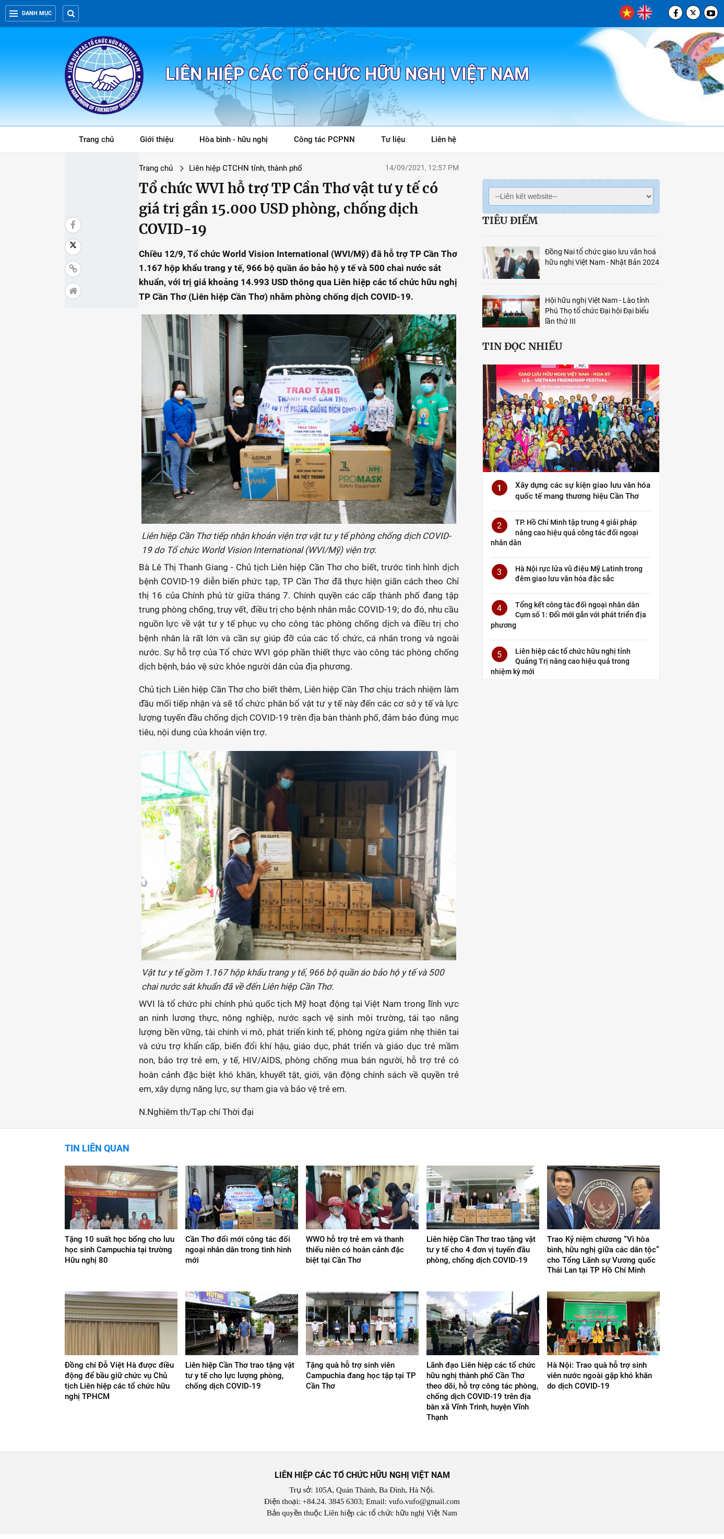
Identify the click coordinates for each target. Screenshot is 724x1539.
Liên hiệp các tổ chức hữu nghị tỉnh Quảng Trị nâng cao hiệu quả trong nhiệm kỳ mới (561, 661)
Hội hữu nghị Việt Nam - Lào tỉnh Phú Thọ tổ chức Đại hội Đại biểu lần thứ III (597, 310)
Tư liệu (398, 141)
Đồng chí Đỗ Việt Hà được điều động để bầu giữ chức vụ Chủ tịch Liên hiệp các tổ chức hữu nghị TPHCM (119, 1385)
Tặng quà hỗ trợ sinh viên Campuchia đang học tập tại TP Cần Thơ (361, 1380)
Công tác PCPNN (324, 139)
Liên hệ (443, 139)
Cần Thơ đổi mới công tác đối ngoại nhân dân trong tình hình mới (238, 1254)
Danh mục (30, 13)
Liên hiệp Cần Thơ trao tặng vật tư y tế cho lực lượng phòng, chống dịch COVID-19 (239, 1380)
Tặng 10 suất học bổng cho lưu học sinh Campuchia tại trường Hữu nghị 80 (119, 1254)
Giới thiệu (156, 139)
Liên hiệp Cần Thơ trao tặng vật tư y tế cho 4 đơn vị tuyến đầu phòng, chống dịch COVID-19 (481, 1254)
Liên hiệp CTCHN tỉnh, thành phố (195, 168)
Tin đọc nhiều (522, 346)
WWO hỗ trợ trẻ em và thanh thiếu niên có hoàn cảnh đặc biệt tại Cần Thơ (355, 1254)
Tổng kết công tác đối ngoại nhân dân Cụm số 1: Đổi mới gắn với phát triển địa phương (568, 615)
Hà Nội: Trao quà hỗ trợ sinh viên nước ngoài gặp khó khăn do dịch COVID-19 (599, 1380)
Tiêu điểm (510, 220)
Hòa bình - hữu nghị (233, 139)
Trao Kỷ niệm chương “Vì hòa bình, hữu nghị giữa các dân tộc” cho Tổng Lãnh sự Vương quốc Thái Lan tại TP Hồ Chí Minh (603, 1259)
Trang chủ (96, 139)
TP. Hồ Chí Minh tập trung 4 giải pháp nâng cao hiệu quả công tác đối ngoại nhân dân (564, 532)
